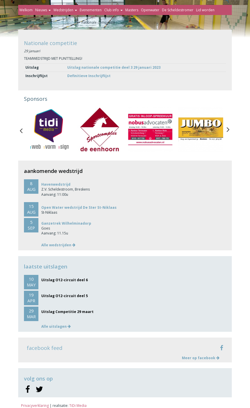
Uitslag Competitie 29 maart (67, 311)
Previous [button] (24, 129)
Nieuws (43, 10)
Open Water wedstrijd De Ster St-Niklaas (79, 207)
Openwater (150, 10)
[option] (49, 129)
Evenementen (91, 10)
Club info (113, 10)
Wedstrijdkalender (62, 22)
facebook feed (44, 347)
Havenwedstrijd (55, 184)
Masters (131, 10)
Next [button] (228, 129)
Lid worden (205, 10)
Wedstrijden (65, 10)
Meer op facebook (200, 357)
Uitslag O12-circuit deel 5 (64, 295)
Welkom (26, 10)
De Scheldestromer (177, 10)
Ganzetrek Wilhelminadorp (66, 223)
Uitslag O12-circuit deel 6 (64, 279)
